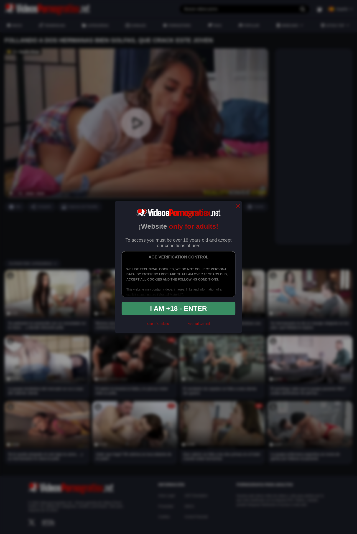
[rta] (177, 325)
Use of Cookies (158, 324)
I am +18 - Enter (178, 308)
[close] (238, 206)
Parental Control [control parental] (198, 324)
